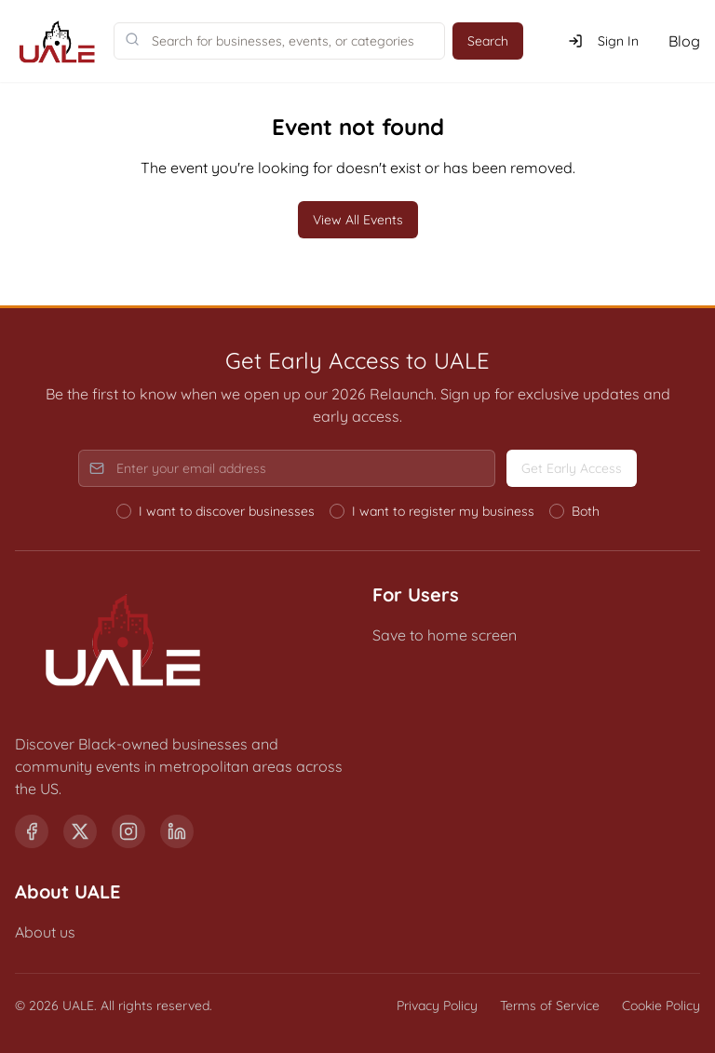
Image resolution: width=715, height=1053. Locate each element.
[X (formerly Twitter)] (80, 831)
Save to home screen (444, 635)
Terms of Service (550, 1005)
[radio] (123, 511)
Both (586, 511)
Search (487, 41)
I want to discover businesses (227, 511)
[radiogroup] (358, 511)
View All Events (358, 219)
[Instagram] (128, 831)
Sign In (603, 41)
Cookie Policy (661, 1005)
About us (45, 932)
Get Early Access (571, 468)
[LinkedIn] (177, 831)
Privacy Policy (437, 1005)
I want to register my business (443, 511)
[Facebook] (31, 831)
